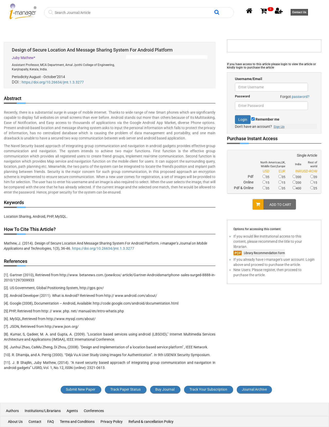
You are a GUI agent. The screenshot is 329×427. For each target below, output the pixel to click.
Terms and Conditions (77, 422)
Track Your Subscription (208, 389)
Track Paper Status (125, 389)
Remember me (265, 119)
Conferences (94, 411)
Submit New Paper (80, 389)
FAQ (50, 422)
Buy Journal (165, 389)
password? (300, 97)
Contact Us (299, 12)
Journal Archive (254, 389)
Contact (35, 422)
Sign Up (279, 127)
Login (242, 120)
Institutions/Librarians (43, 411)
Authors (13, 411)
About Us (15, 422)
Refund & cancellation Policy (151, 422)
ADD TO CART (272, 204)
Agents (72, 411)
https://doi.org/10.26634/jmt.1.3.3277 (53, 82)
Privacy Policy (111, 422)
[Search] (134, 12)
